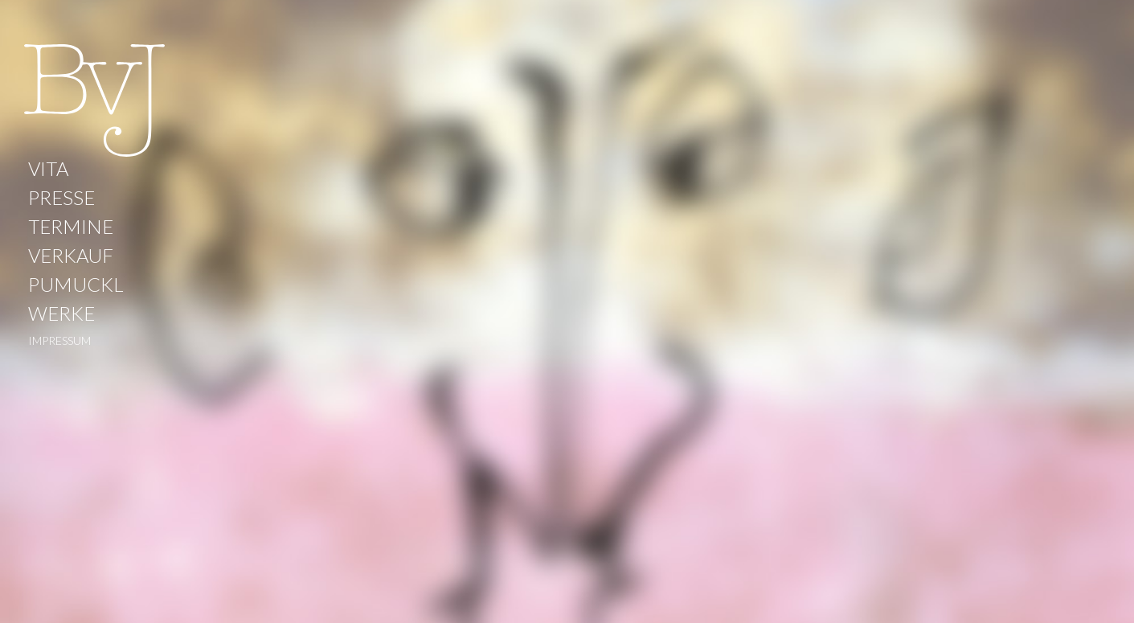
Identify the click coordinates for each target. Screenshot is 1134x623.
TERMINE (70, 226)
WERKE (61, 313)
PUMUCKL (76, 284)
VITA (48, 168)
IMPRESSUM (59, 340)
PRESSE (61, 197)
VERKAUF (70, 255)
